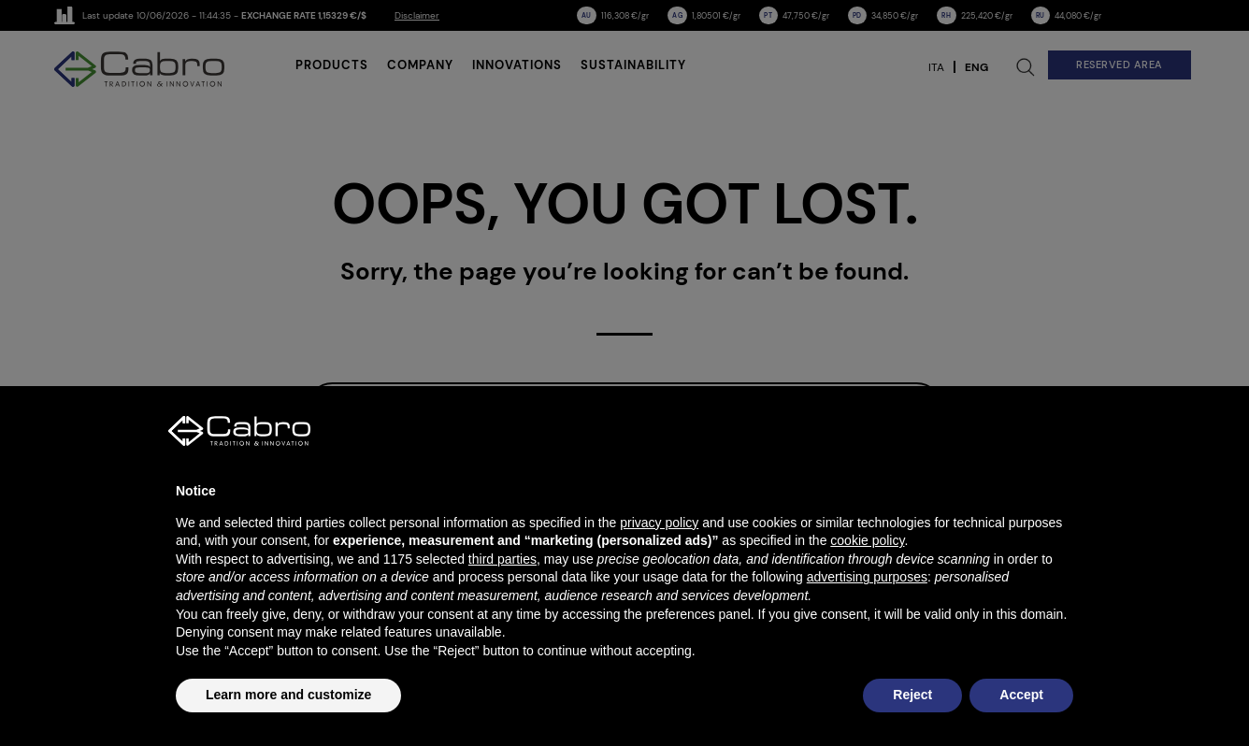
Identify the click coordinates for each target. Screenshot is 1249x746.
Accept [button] (1021, 694)
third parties (502, 559)
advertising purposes (867, 576)
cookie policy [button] (867, 540)
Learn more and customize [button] (288, 694)
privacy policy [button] (659, 522)
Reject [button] (912, 694)
